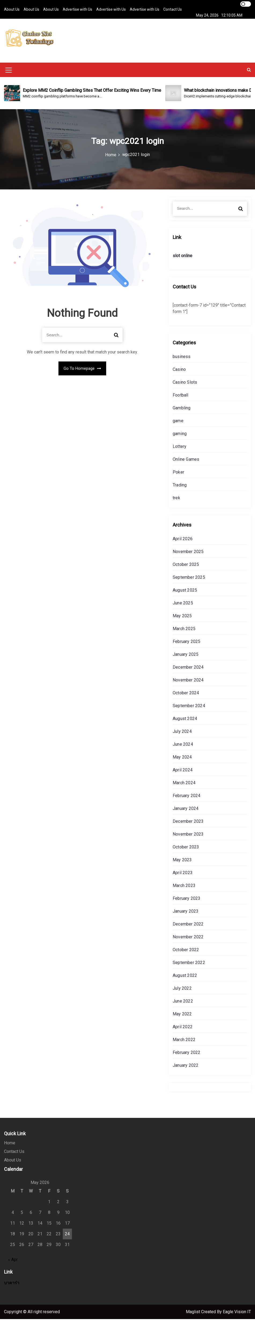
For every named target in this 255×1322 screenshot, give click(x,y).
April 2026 (183, 541)
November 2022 (188, 939)
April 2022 (183, 1029)
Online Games (186, 462)
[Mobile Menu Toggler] (8, 74)
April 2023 (183, 875)
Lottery (179, 449)
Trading (180, 487)
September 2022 (189, 965)
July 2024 (182, 734)
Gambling (182, 410)
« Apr (13, 1262)
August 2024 (185, 721)
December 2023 (188, 824)
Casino (179, 372)
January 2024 (185, 811)
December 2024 (188, 670)
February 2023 (187, 901)
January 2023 (185, 914)
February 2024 (187, 798)
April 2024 (183, 772)
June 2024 (183, 747)
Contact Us (172, 9)
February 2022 (187, 1055)
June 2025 (183, 605)
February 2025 (187, 644)
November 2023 (188, 837)
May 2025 (182, 618)
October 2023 (186, 849)
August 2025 (185, 593)
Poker (178, 475)
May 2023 (182, 862)
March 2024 (184, 785)
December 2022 (188, 926)
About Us (12, 9)
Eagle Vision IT (237, 1314)
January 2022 (185, 1068)
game (178, 423)
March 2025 (184, 631)
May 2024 (182, 760)
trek (176, 500)
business (182, 359)
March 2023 (184, 888)
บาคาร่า (11, 1285)
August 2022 (185, 978)
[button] (249, 72)
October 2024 (186, 695)
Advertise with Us (77, 9)
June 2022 (183, 1004)
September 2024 (189, 708)
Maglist (193, 1314)
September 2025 (189, 580)
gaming (180, 436)
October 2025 (186, 567)
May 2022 (182, 1016)
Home (9, 1145)
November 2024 (188, 682)
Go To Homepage (82, 371)
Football (181, 398)
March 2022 (184, 1042)
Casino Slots (185, 385)
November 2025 (188, 554)
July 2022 (182, 991)
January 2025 (185, 657)
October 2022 (186, 952)
